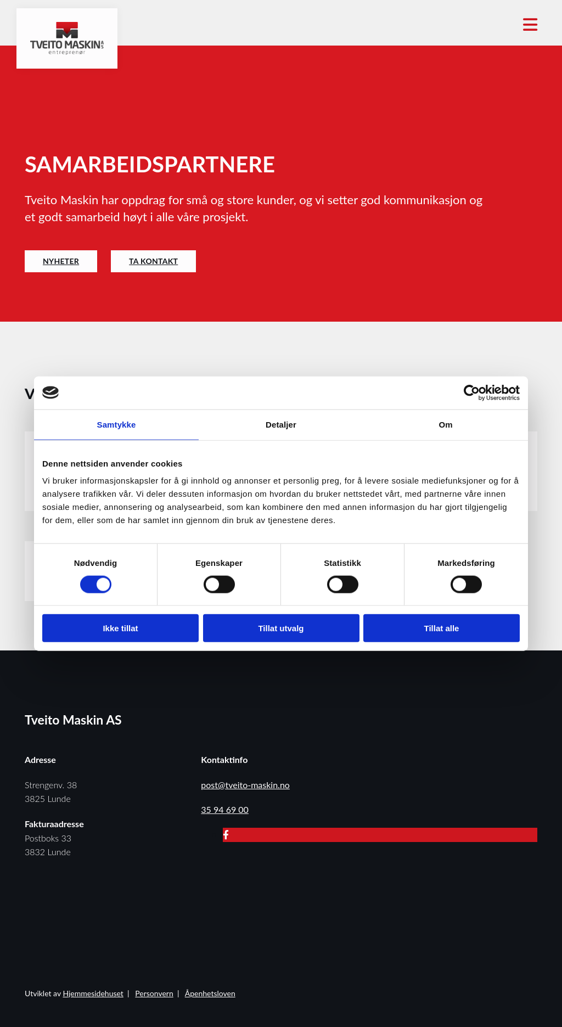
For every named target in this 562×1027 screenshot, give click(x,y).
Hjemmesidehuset (93, 993)
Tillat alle (441, 628)
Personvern (154, 993)
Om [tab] (445, 424)
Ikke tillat (120, 628)
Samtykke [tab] (116, 424)
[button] (61, 261)
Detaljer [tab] (281, 424)
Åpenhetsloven (210, 993)
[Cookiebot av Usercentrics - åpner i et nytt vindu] (472, 392)
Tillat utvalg (281, 628)
